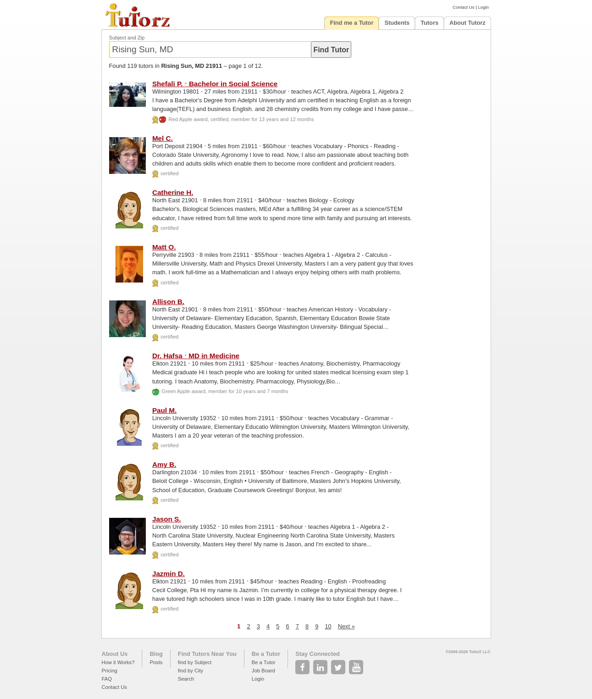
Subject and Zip (127, 37)
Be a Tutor (266, 653)
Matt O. (164, 247)
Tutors (429, 22)
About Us (115, 653)
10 (328, 626)
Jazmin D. (168, 573)
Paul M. (164, 410)
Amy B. (164, 464)
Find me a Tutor (351, 22)
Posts (155, 662)
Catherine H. (172, 192)
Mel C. (162, 138)
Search (186, 679)
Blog (155, 653)
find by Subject (194, 662)
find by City (190, 670)
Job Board (263, 670)
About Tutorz (467, 22)
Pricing (109, 670)
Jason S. (166, 519)
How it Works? (118, 662)
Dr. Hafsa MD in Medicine (195, 356)
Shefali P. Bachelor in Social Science (214, 84)
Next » (346, 626)
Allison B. (168, 301)
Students (396, 22)
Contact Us (463, 7)
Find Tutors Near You (207, 653)
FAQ (107, 679)
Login (483, 7)
